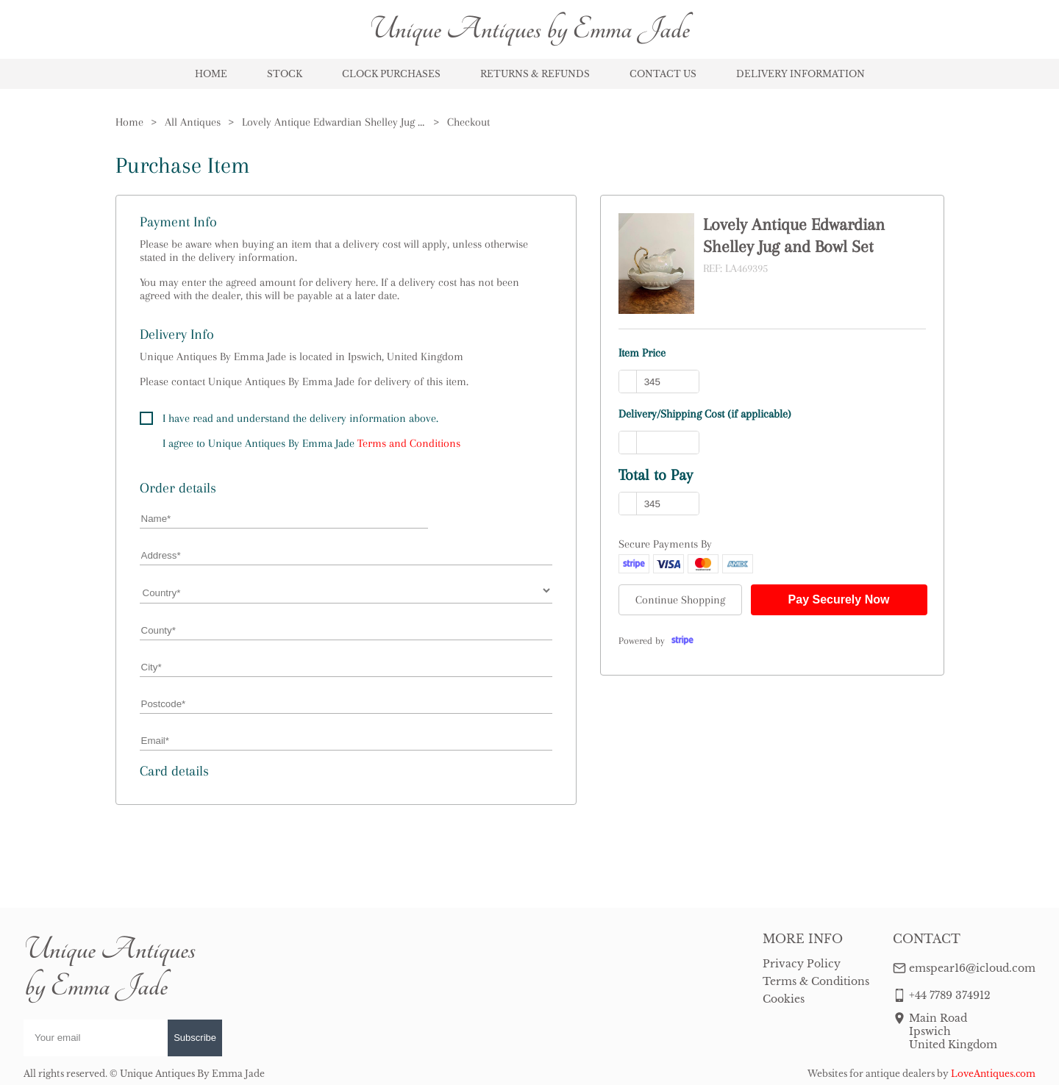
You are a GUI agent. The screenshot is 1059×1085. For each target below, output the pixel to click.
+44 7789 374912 (950, 995)
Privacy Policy (802, 963)
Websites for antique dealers (871, 1073)
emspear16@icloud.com (972, 968)
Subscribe (195, 1037)
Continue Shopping (680, 599)
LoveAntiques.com (993, 1073)
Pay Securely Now (839, 599)
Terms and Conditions (408, 443)
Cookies (784, 999)
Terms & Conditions (816, 981)
